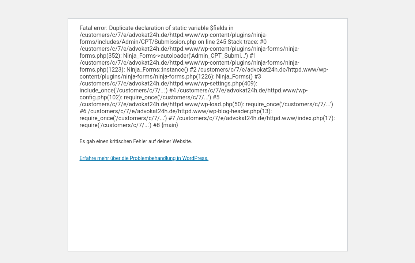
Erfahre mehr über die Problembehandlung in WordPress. (144, 158)
